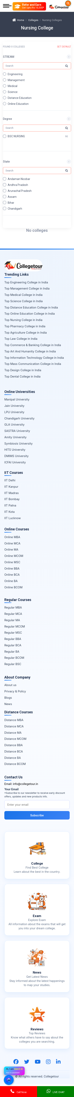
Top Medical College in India (23, 294)
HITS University (14, 449)
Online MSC (12, 562)
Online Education (18, 103)
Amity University (15, 437)
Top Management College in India (27, 288)
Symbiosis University (18, 443)
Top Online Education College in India (29, 313)
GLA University (14, 424)
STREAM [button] (8, 57)
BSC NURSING (16, 136)
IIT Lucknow (12, 518)
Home (18, 20)
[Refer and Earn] (29, 6)
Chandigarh (15, 208)
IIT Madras (11, 493)
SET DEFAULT (64, 46)
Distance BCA (13, 751)
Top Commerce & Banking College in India (32, 345)
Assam (12, 196)
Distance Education (20, 97)
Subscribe (37, 815)
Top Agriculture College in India (25, 332)
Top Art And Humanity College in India (30, 351)
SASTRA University (17, 431)
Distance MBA (13, 720)
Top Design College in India (22, 370)
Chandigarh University (19, 418)
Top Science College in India (23, 301)
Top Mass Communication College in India (32, 363)
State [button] (6, 161)
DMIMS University (16, 456)
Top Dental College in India (22, 376)
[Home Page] (59, 6)
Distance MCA (13, 726)
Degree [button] (7, 119)
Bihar (11, 202)
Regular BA (11, 651)
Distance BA (12, 757)
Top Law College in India (20, 338)
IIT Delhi (9, 480)
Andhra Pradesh (18, 184)
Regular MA (12, 620)
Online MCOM (13, 555)
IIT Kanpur (11, 486)
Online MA (11, 549)
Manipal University (16, 399)
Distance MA (13, 732)
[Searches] (68, 3)
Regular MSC (13, 632)
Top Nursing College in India (23, 320)
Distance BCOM (15, 764)
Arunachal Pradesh (20, 190)
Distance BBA (13, 745)
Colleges (33, 20)
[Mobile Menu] (7, 6)
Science (13, 92)
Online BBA (12, 568)
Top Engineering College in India (26, 282)
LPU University (14, 412)
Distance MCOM (15, 738)
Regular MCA (13, 613)
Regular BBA (12, 639)
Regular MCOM (14, 626)
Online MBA (12, 537)
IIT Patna (10, 505)
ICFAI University (15, 462)
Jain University (14, 405)
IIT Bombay (12, 499)
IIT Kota (9, 511)
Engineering (15, 74)
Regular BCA (12, 645)
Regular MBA (13, 607)
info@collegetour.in (25, 784)
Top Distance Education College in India (31, 307)
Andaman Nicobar (19, 179)
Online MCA (12, 543)
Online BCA (12, 574)
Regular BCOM (14, 657)
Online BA (11, 581)
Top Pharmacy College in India (24, 326)
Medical (12, 86)
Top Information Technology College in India (34, 357)
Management (16, 80)
